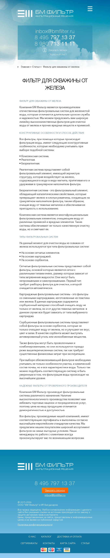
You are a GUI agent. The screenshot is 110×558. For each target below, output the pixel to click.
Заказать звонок (57, 50)
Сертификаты (29, 543)
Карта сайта (68, 543)
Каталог (46, 536)
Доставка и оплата (69, 536)
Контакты (49, 543)
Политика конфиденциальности (35, 524)
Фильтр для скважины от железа (60, 66)
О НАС (32, 536)
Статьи (36, 66)
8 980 (55, 44)
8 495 (55, 37)
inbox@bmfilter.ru (55, 31)
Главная (25, 66)
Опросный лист (58, 54)
